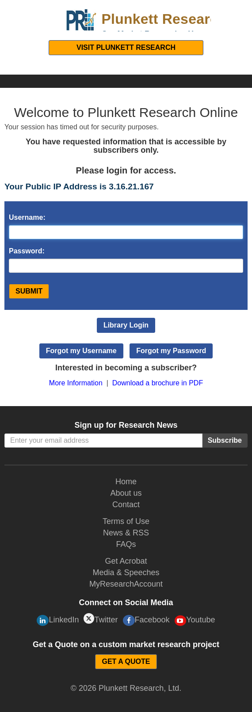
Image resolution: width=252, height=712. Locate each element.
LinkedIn (58, 620)
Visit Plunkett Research (126, 47)
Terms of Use (126, 521)
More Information (76, 383)
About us (125, 493)
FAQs (126, 544)
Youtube (195, 620)
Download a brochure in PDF (157, 383)
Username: (27, 217)
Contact (126, 504)
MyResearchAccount (126, 584)
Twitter (101, 618)
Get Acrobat (126, 561)
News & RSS (126, 532)
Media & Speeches (125, 572)
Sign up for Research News (125, 425)
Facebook (146, 620)
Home (126, 481)
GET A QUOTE (126, 661)
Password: (27, 251)
